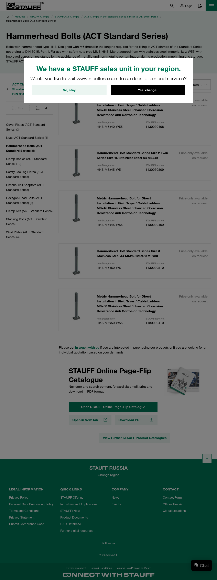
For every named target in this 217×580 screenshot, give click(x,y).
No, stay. (69, 90)
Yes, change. (147, 90)
